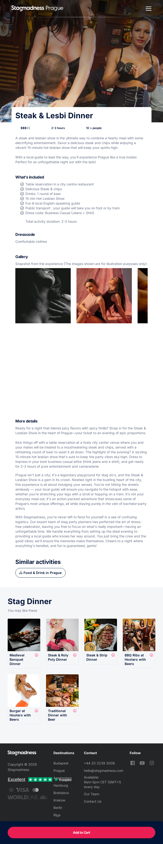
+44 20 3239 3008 (99, 763)
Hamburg (60, 785)
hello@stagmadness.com (103, 770)
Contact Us (92, 801)
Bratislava (61, 793)
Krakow (59, 800)
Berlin (57, 808)
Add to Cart (81, 832)
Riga (56, 815)
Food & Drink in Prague (42, 573)
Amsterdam (62, 778)
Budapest (61, 763)
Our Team (91, 794)
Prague (59, 770)
